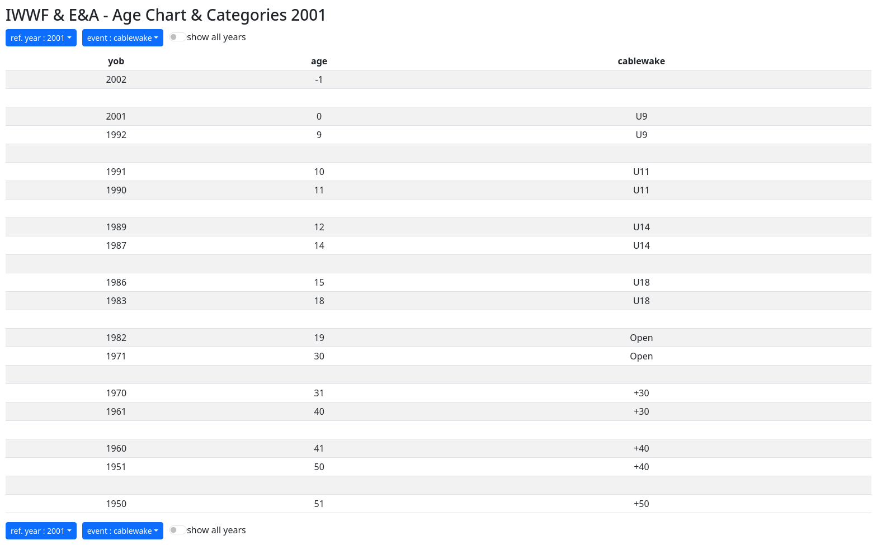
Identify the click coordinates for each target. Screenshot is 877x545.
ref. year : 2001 (38, 37)
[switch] (178, 36)
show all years (216, 37)
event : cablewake (119, 37)
